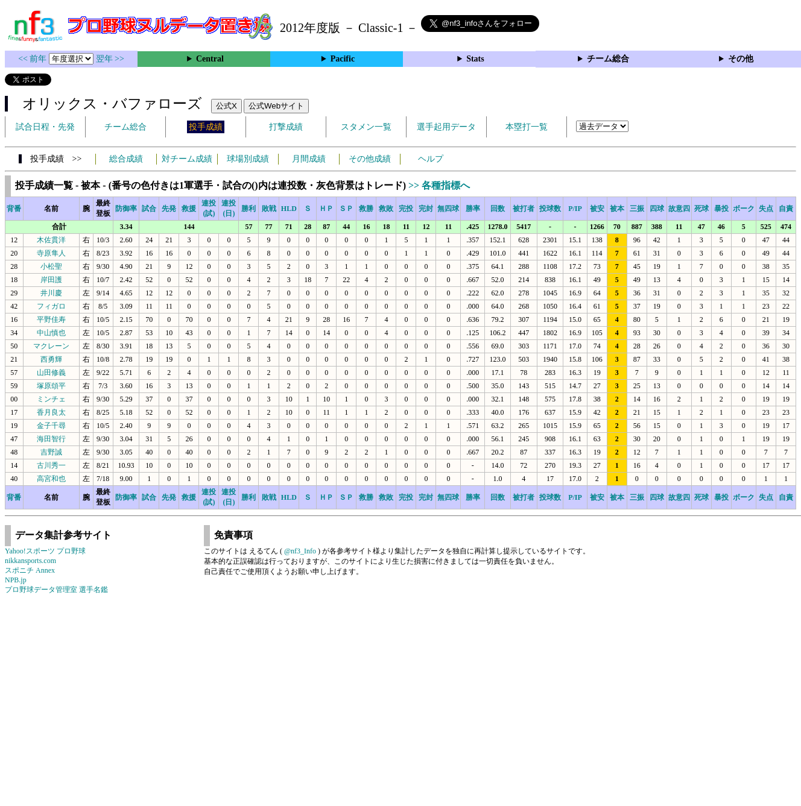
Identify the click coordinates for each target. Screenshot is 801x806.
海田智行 (51, 439)
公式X (226, 105)
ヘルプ (430, 158)
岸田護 (51, 279)
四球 (657, 208)
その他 (740, 58)
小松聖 (51, 266)
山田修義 (51, 372)
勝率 (473, 208)
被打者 (523, 208)
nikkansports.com (30, 560)
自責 (786, 208)
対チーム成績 (187, 158)
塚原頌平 (51, 386)
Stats (475, 58)
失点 (766, 208)
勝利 (248, 208)
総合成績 (126, 158)
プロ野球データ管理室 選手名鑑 (56, 589)
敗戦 (269, 208)
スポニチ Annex (30, 570)
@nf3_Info (300, 551)
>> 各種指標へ (439, 185)
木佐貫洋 (51, 240)
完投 (406, 208)
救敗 (386, 208)
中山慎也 (51, 333)
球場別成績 (248, 158)
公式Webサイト (276, 105)
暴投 (721, 208)
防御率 (126, 208)
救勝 (366, 208)
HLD (289, 208)
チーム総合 (608, 58)
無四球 (448, 208)
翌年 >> (110, 58)
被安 (597, 208)
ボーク (744, 208)
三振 (637, 208)
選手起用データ (446, 126)
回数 (497, 208)
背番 (14, 208)
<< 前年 (33, 58)
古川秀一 (51, 465)
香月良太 (51, 412)
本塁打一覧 (526, 126)
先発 (169, 208)
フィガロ (51, 306)
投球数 (550, 208)
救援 (189, 208)
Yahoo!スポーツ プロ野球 (45, 551)
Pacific (343, 58)
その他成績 (370, 158)
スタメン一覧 (366, 126)
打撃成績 (286, 126)
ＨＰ (326, 208)
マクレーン (51, 346)
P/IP (575, 208)
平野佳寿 (51, 319)
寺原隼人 (51, 253)
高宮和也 (51, 478)
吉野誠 (51, 452)
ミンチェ (51, 399)
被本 (617, 208)
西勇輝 (51, 359)
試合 (149, 208)
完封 (426, 208)
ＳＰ (346, 208)
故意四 (679, 208)
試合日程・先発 (45, 126)
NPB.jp (16, 580)
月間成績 (309, 158)
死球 (701, 208)
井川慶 (51, 293)
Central (210, 58)
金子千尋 (51, 425)
